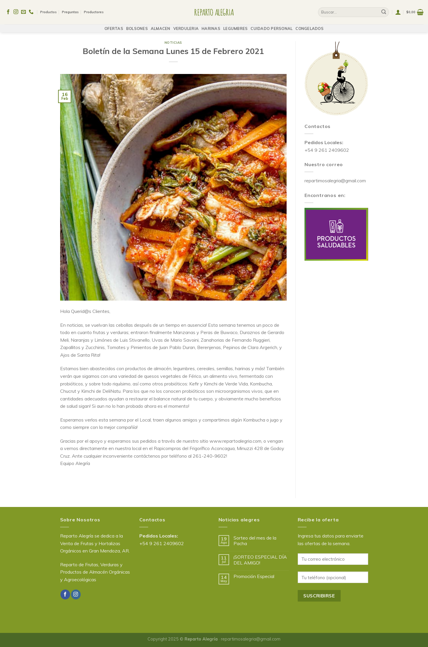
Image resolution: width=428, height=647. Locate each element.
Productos (48, 11)
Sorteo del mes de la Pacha (255, 540)
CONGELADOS (309, 25)
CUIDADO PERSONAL (271, 25)
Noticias (173, 43)
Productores (94, 11)
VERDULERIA (186, 25)
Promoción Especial (254, 576)
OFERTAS (113, 25)
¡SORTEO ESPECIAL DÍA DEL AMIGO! (260, 559)
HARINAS (211, 25)
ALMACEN (160, 25)
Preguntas (70, 11)
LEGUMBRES (235, 25)
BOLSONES (137, 25)
